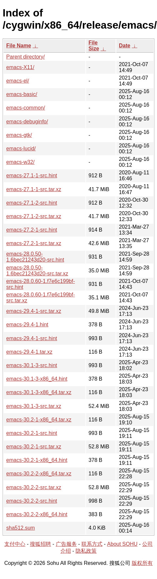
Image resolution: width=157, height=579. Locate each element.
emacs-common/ (25, 108)
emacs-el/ (17, 81)
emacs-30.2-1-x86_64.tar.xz (38, 419)
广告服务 (66, 544)
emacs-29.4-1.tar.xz (29, 352)
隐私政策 (86, 551)
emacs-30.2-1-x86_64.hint (36, 460)
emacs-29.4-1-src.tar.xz (33, 311)
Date (124, 45)
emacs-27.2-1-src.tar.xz (33, 243)
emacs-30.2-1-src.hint (31, 433)
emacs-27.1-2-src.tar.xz (33, 216)
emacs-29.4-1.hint (27, 324)
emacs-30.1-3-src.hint (31, 365)
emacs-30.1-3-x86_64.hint (36, 379)
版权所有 (142, 563)
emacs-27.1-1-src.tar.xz (33, 189)
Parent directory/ (25, 57)
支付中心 (14, 544)
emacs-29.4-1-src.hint (31, 338)
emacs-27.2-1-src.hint (31, 230)
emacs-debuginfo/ (27, 121)
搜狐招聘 (40, 544)
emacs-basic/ (21, 94)
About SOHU (122, 544)
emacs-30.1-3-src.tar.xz (33, 406)
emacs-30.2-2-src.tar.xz (33, 487)
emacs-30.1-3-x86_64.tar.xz (38, 392)
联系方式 (91, 544)
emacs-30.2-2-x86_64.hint (36, 514)
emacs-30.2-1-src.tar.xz (33, 446)
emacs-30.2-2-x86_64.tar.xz (38, 473)
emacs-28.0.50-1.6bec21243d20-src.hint (35, 257)
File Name (18, 45)
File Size (94, 45)
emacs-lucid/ (21, 148)
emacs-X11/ (20, 67)
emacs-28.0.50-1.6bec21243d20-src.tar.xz (37, 270)
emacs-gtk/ (19, 135)
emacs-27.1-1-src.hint (31, 175)
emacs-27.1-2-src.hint (31, 203)
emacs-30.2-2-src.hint (31, 501)
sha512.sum (20, 528)
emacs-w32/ (20, 162)
